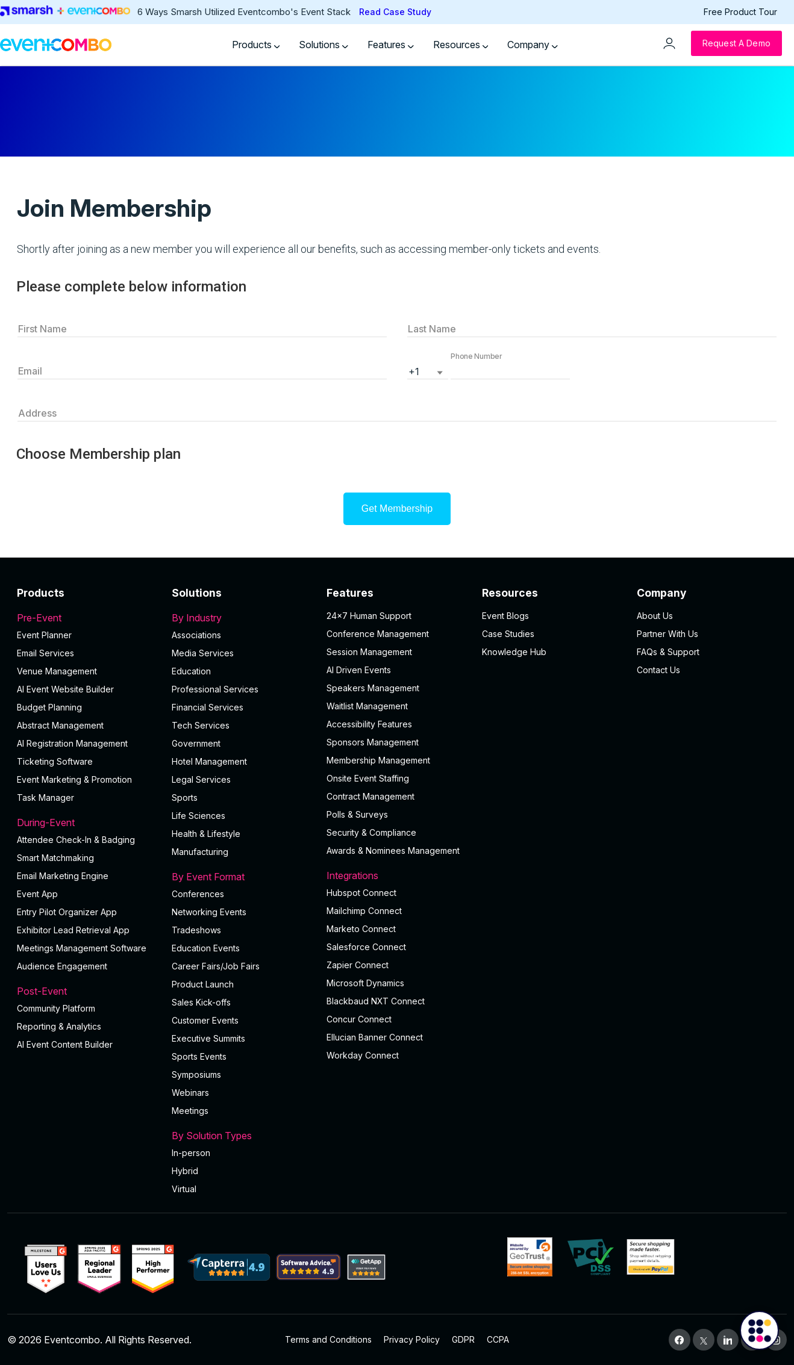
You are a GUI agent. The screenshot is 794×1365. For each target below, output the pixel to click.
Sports (185, 797)
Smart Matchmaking (55, 858)
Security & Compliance (371, 832)
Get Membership (397, 508)
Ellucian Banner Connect (375, 1037)
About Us (655, 616)
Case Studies (508, 634)
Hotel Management (209, 761)
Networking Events (209, 912)
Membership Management (378, 760)
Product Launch (203, 984)
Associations (196, 635)
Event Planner (44, 635)
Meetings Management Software (81, 948)
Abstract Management (60, 725)
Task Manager (45, 797)
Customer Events (205, 1020)
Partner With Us (667, 634)
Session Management (369, 652)
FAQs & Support (668, 652)
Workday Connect (363, 1055)
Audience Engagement (62, 966)
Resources (461, 45)
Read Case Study (395, 12)
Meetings (190, 1110)
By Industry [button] (242, 618)
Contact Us (658, 670)
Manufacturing (200, 852)
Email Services (45, 653)
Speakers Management (373, 688)
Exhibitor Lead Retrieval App (73, 930)
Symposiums (196, 1074)
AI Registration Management (72, 743)
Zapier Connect (358, 965)
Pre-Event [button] (87, 618)
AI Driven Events (359, 670)
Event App (37, 894)
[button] (510, 370)
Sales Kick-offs (201, 1002)
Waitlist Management (367, 706)
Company (532, 45)
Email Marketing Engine (62, 876)
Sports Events (199, 1056)
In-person (191, 1153)
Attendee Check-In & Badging (76, 840)
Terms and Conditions (328, 1339)
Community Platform (56, 1008)
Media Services (203, 653)
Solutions (323, 45)
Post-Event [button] (87, 991)
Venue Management (57, 671)
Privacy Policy (412, 1339)
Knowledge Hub (514, 652)
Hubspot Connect (361, 893)
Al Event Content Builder (65, 1044)
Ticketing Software (55, 761)
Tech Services (201, 725)
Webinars (190, 1092)
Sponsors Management (373, 742)
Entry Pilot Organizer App (67, 912)
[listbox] (427, 370)
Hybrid (185, 1171)
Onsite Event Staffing (368, 778)
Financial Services (207, 707)
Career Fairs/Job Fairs (216, 966)
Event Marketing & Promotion (74, 779)
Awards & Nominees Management (393, 850)
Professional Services (215, 689)
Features (390, 45)
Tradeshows (196, 930)
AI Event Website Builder (65, 689)
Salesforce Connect (366, 947)
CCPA (498, 1339)
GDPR (463, 1339)
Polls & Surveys (357, 814)
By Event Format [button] (242, 877)
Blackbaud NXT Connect (376, 1001)
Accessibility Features (369, 724)
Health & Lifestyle (206, 834)
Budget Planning (49, 707)
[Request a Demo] (736, 43)
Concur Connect (359, 1019)
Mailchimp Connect (364, 911)
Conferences (198, 894)
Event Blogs (505, 616)
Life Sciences (198, 815)
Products (256, 45)
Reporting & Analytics (59, 1026)
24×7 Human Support (369, 616)
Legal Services (201, 779)
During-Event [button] (87, 822)
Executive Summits (208, 1038)
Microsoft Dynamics (365, 983)
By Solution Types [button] (242, 1136)
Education (191, 671)
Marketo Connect (361, 929)
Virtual (184, 1189)
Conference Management (378, 634)
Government (196, 743)
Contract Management (370, 796)
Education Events (206, 948)
